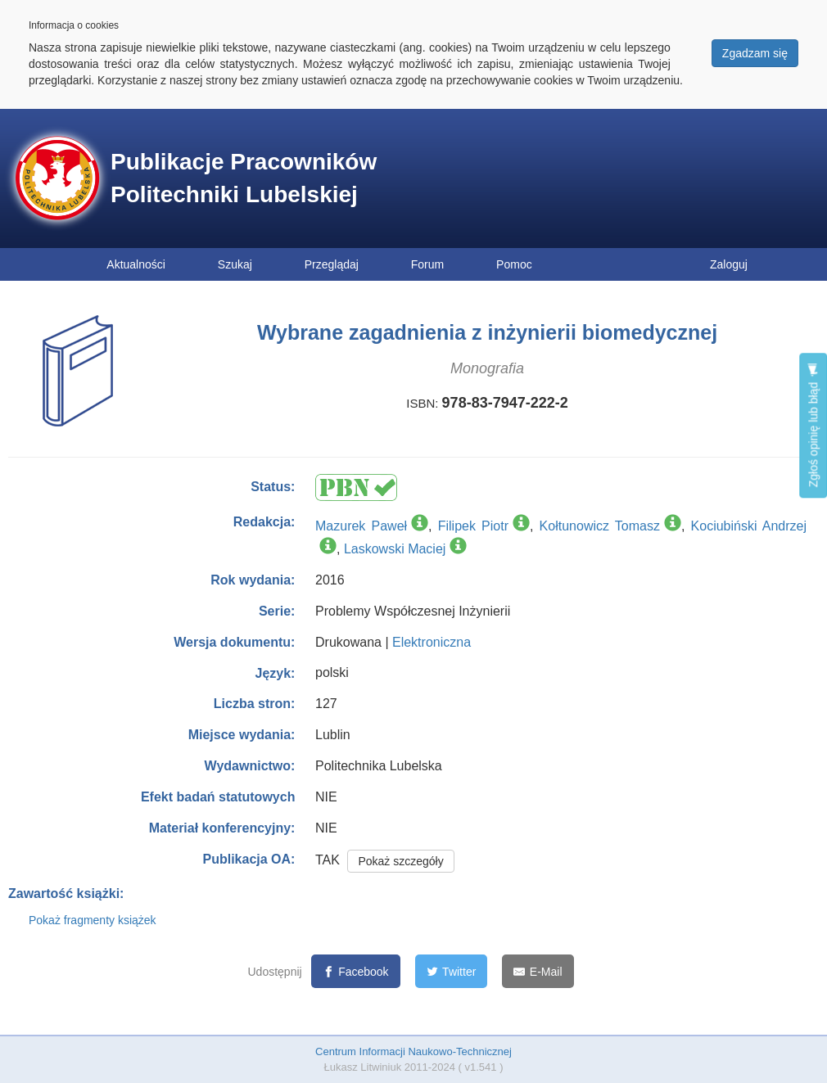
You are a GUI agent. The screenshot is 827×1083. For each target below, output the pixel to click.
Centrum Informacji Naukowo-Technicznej (413, 1051)
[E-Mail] (537, 971)
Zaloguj (729, 264)
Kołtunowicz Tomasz (600, 526)
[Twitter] (451, 971)
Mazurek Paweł (361, 526)
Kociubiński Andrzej (749, 526)
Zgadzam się (755, 53)
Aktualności (135, 264)
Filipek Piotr (473, 526)
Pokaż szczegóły (400, 861)
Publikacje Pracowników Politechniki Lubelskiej (244, 178)
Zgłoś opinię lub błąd (813, 425)
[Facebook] (355, 971)
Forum (427, 264)
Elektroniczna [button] (431, 642)
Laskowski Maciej (394, 549)
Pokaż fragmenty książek (92, 920)
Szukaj (235, 264)
